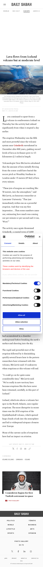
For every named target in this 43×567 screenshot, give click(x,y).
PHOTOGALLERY (14, 500)
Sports (10, 533)
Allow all (21, 315)
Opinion (32, 533)
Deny (21, 329)
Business (32, 525)
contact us (35, 558)
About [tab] (35, 243)
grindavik (19, 459)
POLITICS (11, 521)
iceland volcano (8, 459)
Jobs (5, 558)
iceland (27, 459)
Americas (37, 11)
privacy (14, 558)
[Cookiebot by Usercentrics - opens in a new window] (26, 236)
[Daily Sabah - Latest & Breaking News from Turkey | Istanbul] (21, 4)
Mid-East (16, 11)
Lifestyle (10, 529)
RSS (21, 561)
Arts (32, 529)
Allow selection (21, 322)
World (6, 11)
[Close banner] (39, 237)
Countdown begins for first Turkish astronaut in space (19, 494)
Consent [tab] (7, 243)
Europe (27, 11)
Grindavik (18, 145)
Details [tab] (21, 243)
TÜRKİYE (32, 521)
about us (24, 558)
